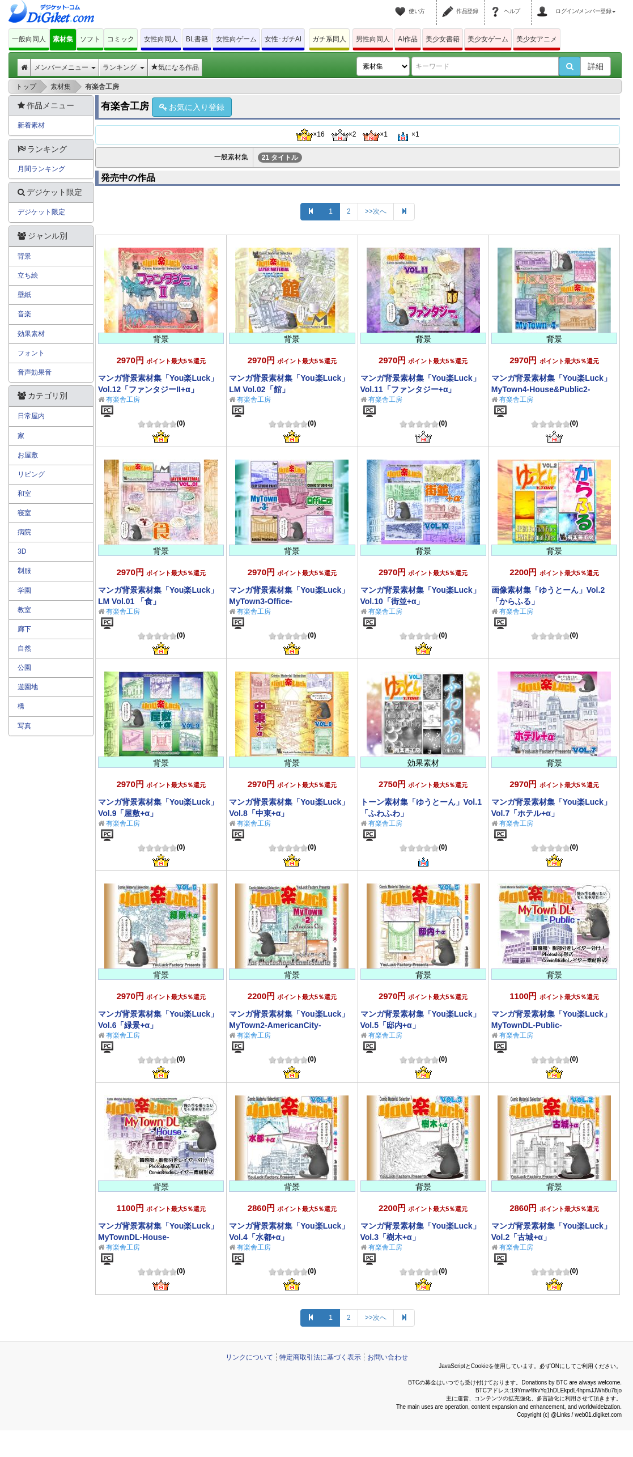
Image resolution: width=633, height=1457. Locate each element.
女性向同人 (161, 39)
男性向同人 (373, 39)
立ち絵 (28, 275)
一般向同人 (29, 39)
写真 (24, 726)
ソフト (90, 39)
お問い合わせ (387, 1357)
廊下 (24, 629)
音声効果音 (35, 372)
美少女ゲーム (488, 39)
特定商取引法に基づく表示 (320, 1357)
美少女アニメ (536, 39)
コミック (120, 39)
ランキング (123, 67)
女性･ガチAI (283, 39)
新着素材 (31, 125)
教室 (24, 610)
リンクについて (249, 1357)
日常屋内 (31, 416)
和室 (24, 494)
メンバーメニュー (65, 67)
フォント (31, 353)
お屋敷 (28, 455)
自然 (24, 648)
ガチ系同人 (329, 39)
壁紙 (24, 295)
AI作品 (408, 39)
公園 (24, 668)
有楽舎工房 (123, 399)
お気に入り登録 (191, 107)
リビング (31, 474)
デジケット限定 (41, 212)
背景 (24, 256)
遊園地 (28, 687)
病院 (24, 532)
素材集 (63, 39)
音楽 (24, 314)
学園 (24, 590)
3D (22, 551)
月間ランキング (41, 169)
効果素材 (31, 334)
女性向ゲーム (236, 39)
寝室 (24, 513)
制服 (24, 571)
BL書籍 (197, 39)
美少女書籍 (443, 39)
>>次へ (375, 211)
